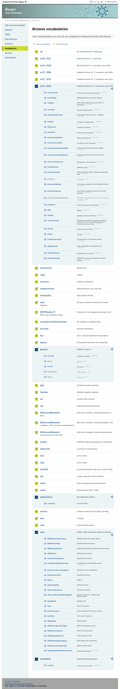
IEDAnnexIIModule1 (50, 413)
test (42, 518)
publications (46, 497)
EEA (15, 2)
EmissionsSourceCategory (58, 570)
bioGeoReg (51, 98)
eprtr (42, 302)
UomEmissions (53, 611)
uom (42, 525)
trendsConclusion (54, 239)
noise (43, 490)
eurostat (44, 329)
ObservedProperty (54, 590)
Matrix (49, 580)
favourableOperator (55, 115)
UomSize (50, 616)
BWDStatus (51, 553)
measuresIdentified (55, 137)
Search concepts (62, 44)
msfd (42, 483)
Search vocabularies (43, 44)
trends (49, 234)
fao (41, 336)
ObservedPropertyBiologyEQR (59, 595)
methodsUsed (52, 167)
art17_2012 (45, 79)
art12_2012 (45, 58)
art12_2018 (45, 65)
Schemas (9, 44)
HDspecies (51, 127)
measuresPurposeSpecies (57, 155)
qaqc (49, 210)
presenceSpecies (54, 191)
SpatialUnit (51, 601)
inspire (43, 442)
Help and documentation (15, 25)
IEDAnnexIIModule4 (50, 432)
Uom (49, 606)
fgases (43, 342)
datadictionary (47, 289)
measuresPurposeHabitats (57, 148)
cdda (42, 275)
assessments (52, 93)
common (44, 282)
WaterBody (51, 621)
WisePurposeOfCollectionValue (59, 651)
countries (51, 110)
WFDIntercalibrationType (57, 626)
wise (42, 532)
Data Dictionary (24, 20)
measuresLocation (54, 143)
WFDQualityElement (55, 636)
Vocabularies (11, 48)
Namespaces (10, 58)
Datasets (8, 30)
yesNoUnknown (53, 258)
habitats (50, 122)
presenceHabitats (54, 184)
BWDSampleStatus (54, 548)
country (50, 665)
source (50, 366)
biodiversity (46, 268)
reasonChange (53, 220)
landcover (45, 449)
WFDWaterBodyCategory (57, 641)
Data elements (11, 39)
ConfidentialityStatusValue (57, 563)
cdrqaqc (50, 103)
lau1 (42, 456)
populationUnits (53, 172)
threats (50, 229)
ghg (42, 385)
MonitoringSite (53, 585)
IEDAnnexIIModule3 (50, 422)
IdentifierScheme (54, 575)
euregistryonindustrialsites (53, 322)
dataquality (45, 295)
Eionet (15, 20)
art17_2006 (45, 72)
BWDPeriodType (53, 543)
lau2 (42, 463)
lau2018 (44, 469)
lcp (41, 476)
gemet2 (43, 349)
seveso (43, 511)
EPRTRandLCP (47, 312)
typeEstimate (52, 246)
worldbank (45, 659)
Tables (7, 34)
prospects (51, 205)
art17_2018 (45, 86)
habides (44, 392)
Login (94, 1)
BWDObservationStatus (56, 539)
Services (8, 53)
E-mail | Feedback (12, 681)
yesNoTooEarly (53, 253)
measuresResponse (55, 162)
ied (41, 406)
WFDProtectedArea (55, 631)
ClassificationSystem (55, 558)
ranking (50, 215)
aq (41, 52)
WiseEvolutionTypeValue (57, 646)
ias (41, 399)
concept (50, 356)
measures (51, 132)
